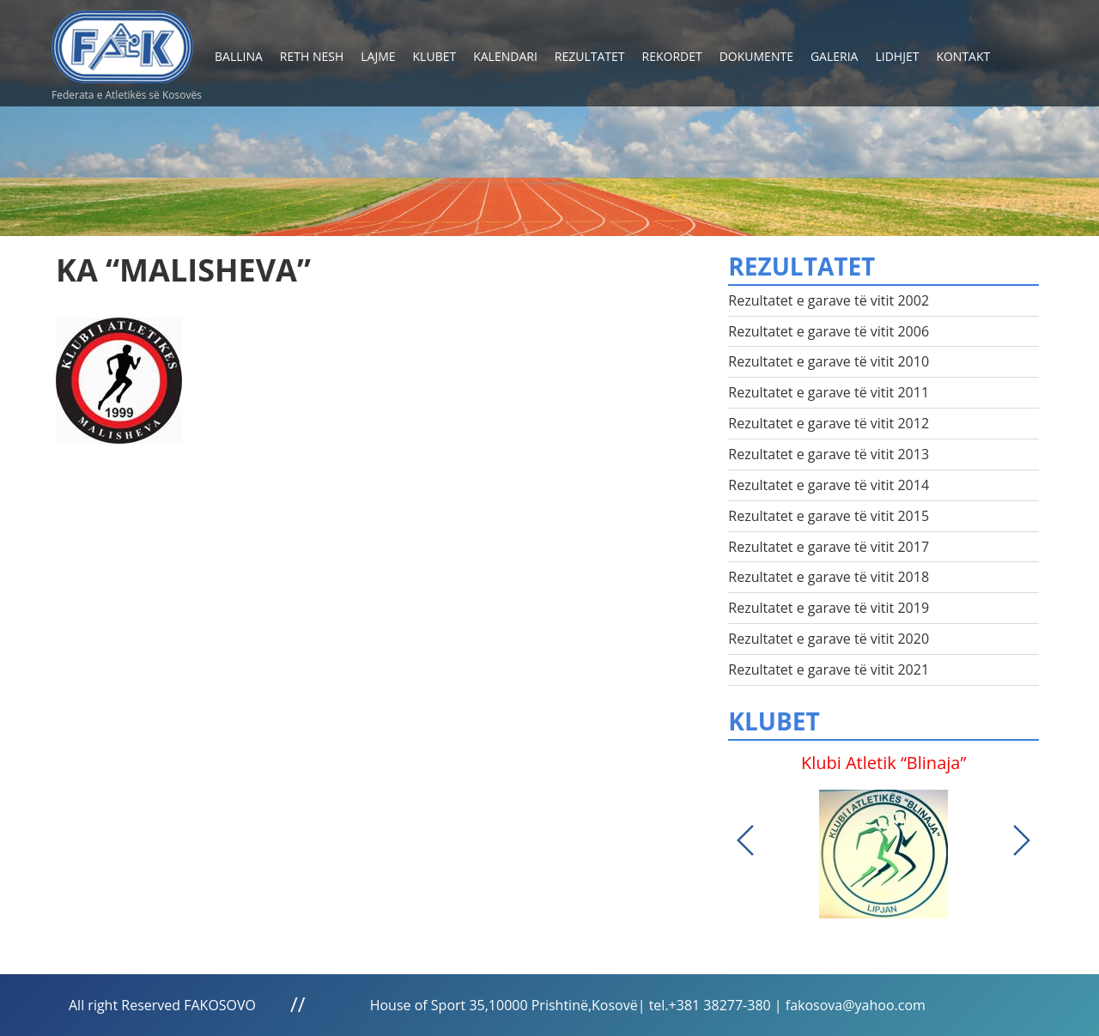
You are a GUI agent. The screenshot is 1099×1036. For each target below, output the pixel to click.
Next (1022, 840)
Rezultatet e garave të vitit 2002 (828, 300)
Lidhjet (897, 56)
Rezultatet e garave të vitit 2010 (828, 361)
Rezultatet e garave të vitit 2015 (828, 515)
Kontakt (963, 56)
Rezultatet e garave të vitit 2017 (828, 546)
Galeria (835, 56)
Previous (745, 840)
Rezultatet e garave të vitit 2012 (828, 423)
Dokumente (756, 56)
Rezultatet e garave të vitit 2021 (828, 669)
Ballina (239, 56)
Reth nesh (311, 56)
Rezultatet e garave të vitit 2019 (828, 607)
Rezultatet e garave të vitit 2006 (828, 331)
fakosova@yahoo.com (856, 1005)
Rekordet (672, 56)
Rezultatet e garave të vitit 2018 (828, 576)
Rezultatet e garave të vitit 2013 (828, 454)
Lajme (378, 56)
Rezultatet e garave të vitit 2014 (828, 485)
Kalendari (505, 56)
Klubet (435, 56)
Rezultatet (590, 56)
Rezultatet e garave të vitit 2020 (828, 638)
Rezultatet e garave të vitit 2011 (828, 392)
